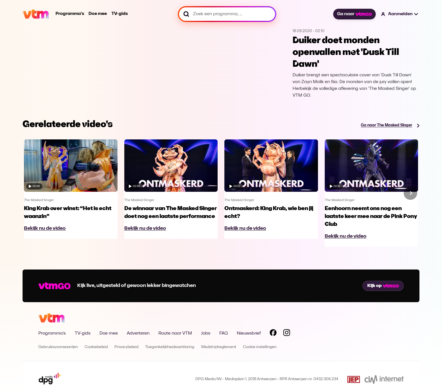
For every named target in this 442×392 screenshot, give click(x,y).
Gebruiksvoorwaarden (58, 347)
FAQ (223, 333)
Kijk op (383, 286)
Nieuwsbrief (249, 333)
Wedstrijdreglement (218, 347)
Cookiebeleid (96, 347)
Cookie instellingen (260, 347)
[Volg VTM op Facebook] (273, 333)
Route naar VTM (175, 333)
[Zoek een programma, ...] (227, 14)
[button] (399, 14)
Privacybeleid (126, 347)
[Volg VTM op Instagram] (286, 333)
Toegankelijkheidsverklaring (169, 347)
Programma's (70, 14)
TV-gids (119, 14)
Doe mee (98, 14)
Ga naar (354, 14)
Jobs (205, 333)
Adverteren (138, 333)
